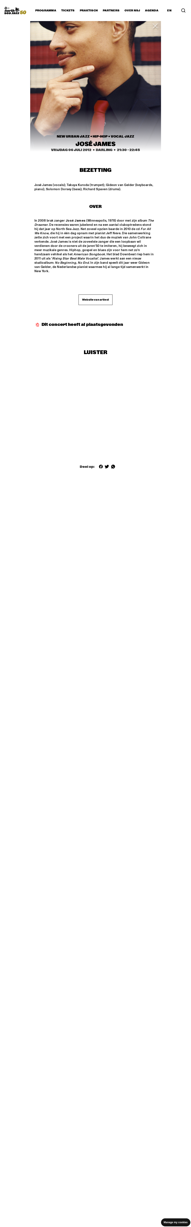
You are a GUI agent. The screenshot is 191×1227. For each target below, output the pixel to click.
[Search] (183, 10)
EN (169, 10)
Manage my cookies (176, 1222)
